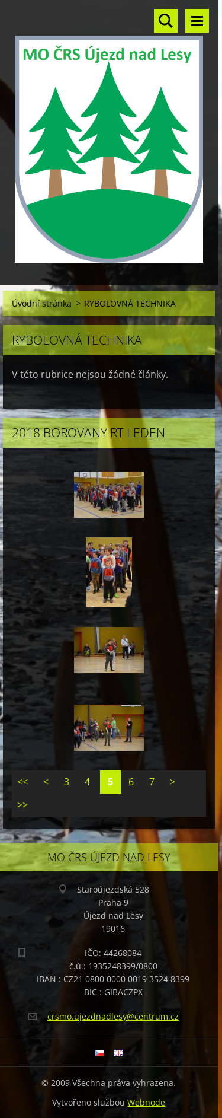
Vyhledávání (166, 21)
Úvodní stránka (42, 303)
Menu (197, 21)
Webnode (146, 1102)
